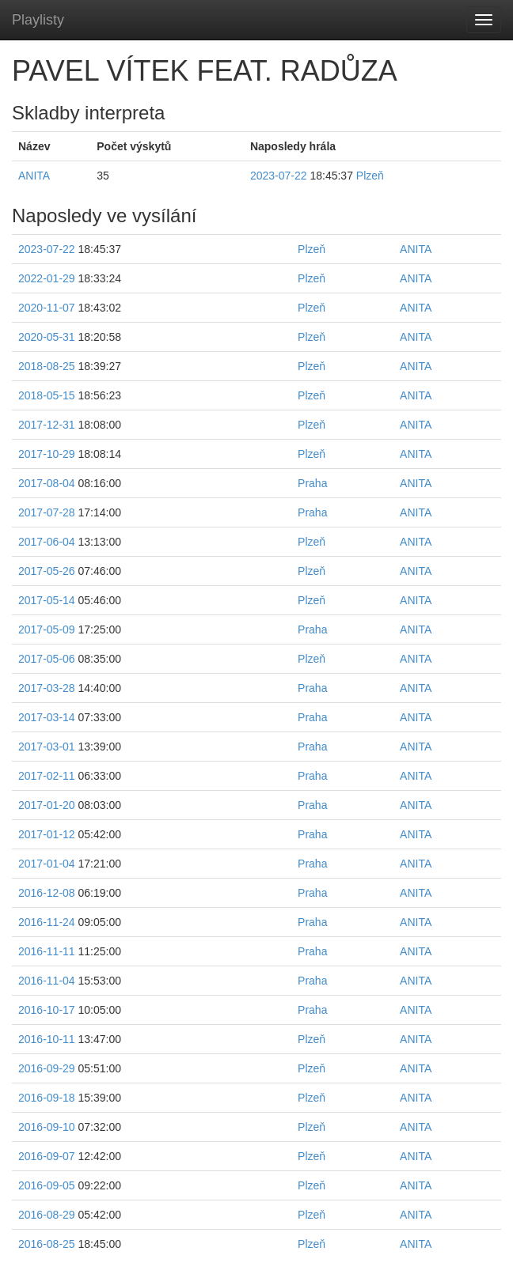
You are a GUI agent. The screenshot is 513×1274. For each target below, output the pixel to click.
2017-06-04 (46, 541)
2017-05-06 (46, 658)
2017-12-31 (46, 424)
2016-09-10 (46, 1127)
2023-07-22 (278, 175)
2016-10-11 (46, 1039)
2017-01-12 (46, 834)
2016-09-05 (46, 1185)
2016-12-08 (46, 893)
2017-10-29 (46, 454)
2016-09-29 (46, 1068)
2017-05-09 (46, 629)
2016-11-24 (46, 922)
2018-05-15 (46, 395)
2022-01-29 (46, 278)
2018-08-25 (46, 366)
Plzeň (370, 175)
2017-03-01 (46, 746)
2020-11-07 (46, 307)
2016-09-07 (46, 1156)
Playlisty (38, 20)
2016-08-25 (46, 1244)
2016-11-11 (46, 951)
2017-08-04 (46, 483)
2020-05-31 (46, 337)
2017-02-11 (46, 775)
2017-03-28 (46, 688)
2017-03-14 (46, 717)
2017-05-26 (46, 571)
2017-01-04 (46, 863)
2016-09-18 (46, 1097)
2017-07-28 (46, 512)
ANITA (34, 175)
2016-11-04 (46, 980)
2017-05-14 (46, 600)
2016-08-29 (46, 1214)
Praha (312, 483)
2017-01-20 (46, 805)
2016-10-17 (46, 1010)
